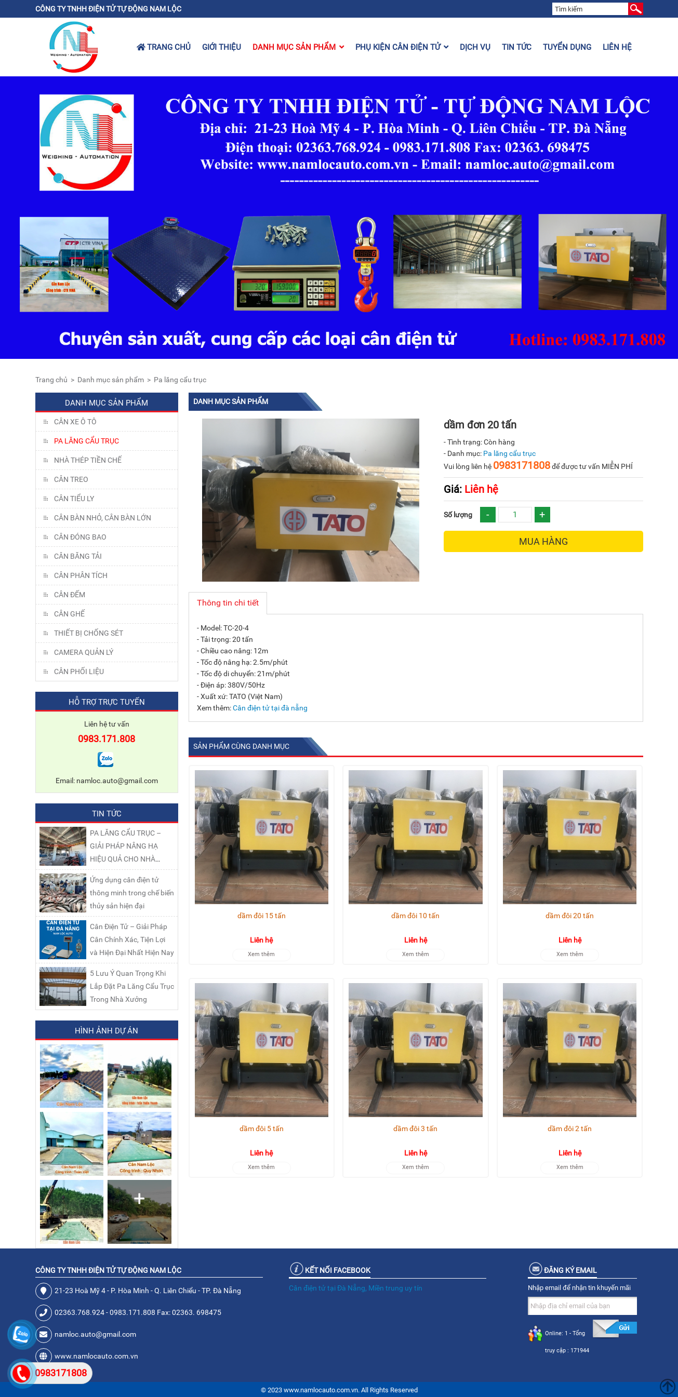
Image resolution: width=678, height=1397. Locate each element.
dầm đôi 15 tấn (261, 915)
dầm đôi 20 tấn (570, 915)
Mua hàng (543, 541)
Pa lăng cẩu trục (180, 379)
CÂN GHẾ (69, 614)
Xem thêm (261, 954)
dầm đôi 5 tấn (262, 1128)
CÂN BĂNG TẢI (78, 556)
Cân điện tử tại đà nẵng (270, 708)
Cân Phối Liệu (79, 671)
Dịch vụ (475, 47)
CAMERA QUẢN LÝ (83, 652)
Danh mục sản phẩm (298, 47)
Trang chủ (164, 47)
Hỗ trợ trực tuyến (107, 702)
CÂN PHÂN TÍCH (81, 575)
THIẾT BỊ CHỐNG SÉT (88, 633)
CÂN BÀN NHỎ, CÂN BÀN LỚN (102, 518)
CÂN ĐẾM (69, 594)
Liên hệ (617, 47)
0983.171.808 (106, 738)
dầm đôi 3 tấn (415, 1128)
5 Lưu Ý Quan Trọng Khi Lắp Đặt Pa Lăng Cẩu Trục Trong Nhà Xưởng (132, 986)
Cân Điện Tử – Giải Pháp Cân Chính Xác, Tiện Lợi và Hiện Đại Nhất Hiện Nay (132, 939)
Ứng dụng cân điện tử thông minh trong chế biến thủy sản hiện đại (132, 893)
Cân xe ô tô (75, 422)
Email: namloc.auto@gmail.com (107, 780)
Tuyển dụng (567, 47)
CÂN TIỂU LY (74, 498)
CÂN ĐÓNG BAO (80, 537)
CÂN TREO (71, 479)
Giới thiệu (221, 47)
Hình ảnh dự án (106, 1031)
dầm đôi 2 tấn (570, 1128)
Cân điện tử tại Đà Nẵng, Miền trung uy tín (355, 1288)
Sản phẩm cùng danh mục (241, 746)
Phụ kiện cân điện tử (401, 47)
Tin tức (516, 47)
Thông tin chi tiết (228, 603)
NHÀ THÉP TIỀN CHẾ (88, 460)
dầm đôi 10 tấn (415, 915)
